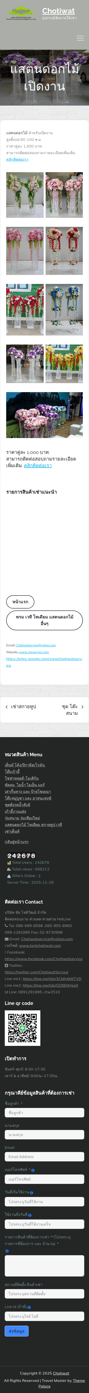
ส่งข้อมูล (16, 1331)
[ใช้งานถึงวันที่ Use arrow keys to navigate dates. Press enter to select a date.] (44, 1224)
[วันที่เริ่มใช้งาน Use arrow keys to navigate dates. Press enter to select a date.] (44, 1201)
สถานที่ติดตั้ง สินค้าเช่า (23, 1284)
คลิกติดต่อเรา (17, 159)
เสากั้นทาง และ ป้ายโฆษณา (28, 791)
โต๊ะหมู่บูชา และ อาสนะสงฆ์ (28, 798)
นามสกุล (12, 1125)
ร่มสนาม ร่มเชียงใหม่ (22, 818)
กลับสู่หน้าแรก (16, 841)
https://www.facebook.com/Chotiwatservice (44, 958)
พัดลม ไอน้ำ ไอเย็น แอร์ (25, 785)
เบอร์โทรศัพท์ (16, 1169)
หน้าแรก (20, 602)
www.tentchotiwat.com (40, 945)
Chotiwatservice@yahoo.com (36, 645)
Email (9, 1147)
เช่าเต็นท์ (12, 831)
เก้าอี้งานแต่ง (15, 811)
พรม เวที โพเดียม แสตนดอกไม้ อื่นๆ (44, 620)
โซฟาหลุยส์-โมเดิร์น (21, 778)
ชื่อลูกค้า (12, 1103)
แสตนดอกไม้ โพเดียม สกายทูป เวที (33, 824)
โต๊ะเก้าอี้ (12, 771)
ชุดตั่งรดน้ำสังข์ (17, 804)
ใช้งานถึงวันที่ (16, 1214)
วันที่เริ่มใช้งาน (17, 1192)
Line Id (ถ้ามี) (16, 1306)
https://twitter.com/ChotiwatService (36, 972)
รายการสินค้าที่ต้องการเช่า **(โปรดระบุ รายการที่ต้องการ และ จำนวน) (37, 1240)
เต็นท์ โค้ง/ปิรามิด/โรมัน (25, 765)
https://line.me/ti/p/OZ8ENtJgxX (50, 985)
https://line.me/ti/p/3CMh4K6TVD (52, 978)
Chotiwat (58, 10)
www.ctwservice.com (34, 652)
